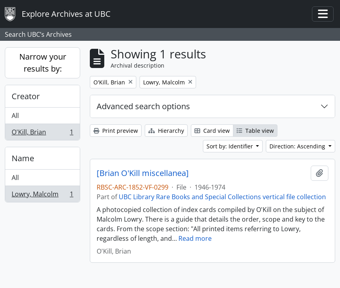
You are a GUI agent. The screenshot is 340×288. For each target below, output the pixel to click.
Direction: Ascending (298, 146)
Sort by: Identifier (230, 146)
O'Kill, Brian (42, 133)
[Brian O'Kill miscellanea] (143, 173)
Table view (255, 130)
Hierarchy (166, 130)
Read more (195, 238)
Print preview (115, 130)
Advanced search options (143, 106)
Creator (26, 96)
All (15, 115)
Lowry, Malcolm (42, 195)
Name (23, 158)
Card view (212, 130)
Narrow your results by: (42, 62)
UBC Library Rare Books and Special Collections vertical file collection (222, 196)
